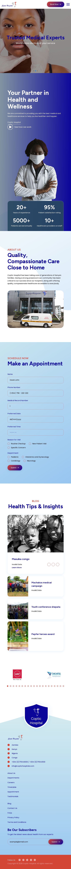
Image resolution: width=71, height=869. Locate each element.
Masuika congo (20, 559)
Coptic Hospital (14, 122)
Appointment (13, 792)
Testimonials (13, 796)
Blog (9, 803)
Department (13, 453)
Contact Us (12, 808)
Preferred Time (14, 426)
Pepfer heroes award (42, 634)
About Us (11, 773)
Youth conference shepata (45, 606)
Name (10, 374)
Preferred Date (14, 413)
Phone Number (14, 387)
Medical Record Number (18, 400)
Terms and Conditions (17, 822)
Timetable (12, 787)
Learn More (17, 567)
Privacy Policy (13, 817)
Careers (11, 782)
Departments (13, 778)
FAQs (10, 813)
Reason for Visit (14, 439)
